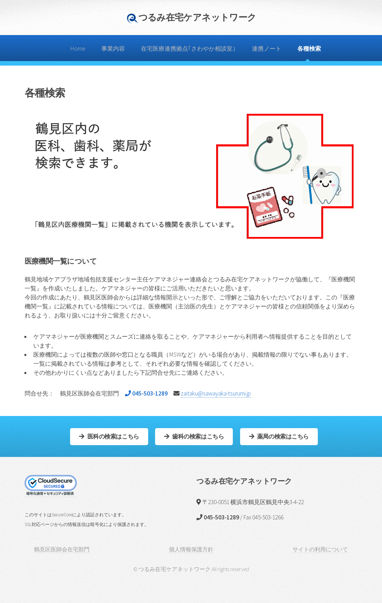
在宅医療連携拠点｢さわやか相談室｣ (188, 48)
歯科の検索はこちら (198, 436)
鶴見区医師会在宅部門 (62, 549)
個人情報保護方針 (191, 549)
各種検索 (309, 48)
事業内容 (113, 48)
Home (77, 48)
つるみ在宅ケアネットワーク (197, 17)
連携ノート (266, 48)
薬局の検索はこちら (283, 436)
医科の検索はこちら (113, 436)
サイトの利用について (320, 549)
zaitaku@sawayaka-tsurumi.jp (216, 393)
